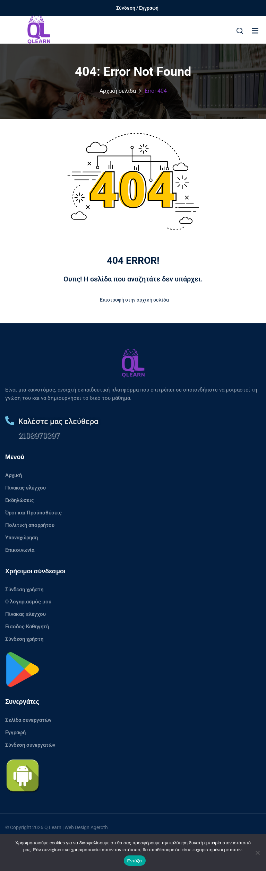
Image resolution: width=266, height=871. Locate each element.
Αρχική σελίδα (118, 91)
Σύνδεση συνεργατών (30, 745)
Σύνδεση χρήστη (24, 589)
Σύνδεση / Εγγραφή (137, 8)
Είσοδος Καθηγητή (27, 626)
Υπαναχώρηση (21, 538)
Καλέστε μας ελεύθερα (58, 421)
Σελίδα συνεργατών (28, 720)
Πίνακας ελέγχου (25, 488)
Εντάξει (135, 860)
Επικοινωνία (19, 550)
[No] (257, 852)
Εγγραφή (15, 732)
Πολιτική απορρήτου (29, 525)
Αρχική (13, 475)
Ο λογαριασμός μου (28, 602)
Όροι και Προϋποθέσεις (33, 513)
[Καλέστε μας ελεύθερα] (9, 420)
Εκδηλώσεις (19, 500)
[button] (254, 30)
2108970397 (39, 435)
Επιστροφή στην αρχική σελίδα (133, 300)
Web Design (77, 827)
